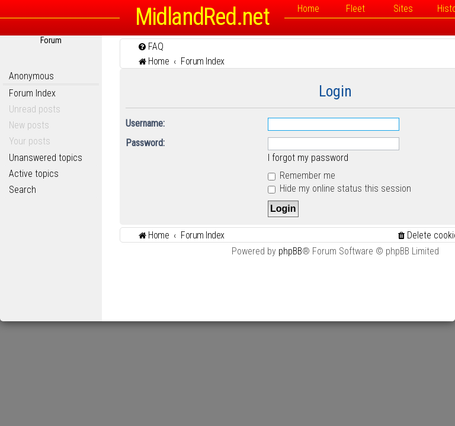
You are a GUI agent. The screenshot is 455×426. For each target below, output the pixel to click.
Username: (145, 123)
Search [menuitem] (22, 189)
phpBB (290, 251)
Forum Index (32, 93)
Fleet (355, 8)
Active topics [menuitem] (34, 173)
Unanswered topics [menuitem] (45, 157)
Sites (403, 8)
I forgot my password (308, 157)
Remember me (301, 175)
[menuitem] (150, 46)
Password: (145, 143)
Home (308, 8)
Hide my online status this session (339, 188)
